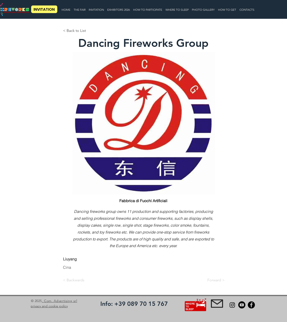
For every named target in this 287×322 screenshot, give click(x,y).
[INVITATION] (44, 9)
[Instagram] (232, 304)
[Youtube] (241, 304)
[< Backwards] (78, 280)
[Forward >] (213, 280)
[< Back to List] (78, 30)
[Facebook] (251, 304)
